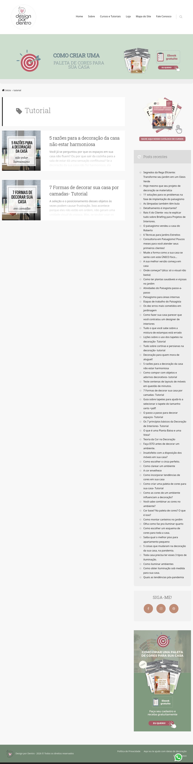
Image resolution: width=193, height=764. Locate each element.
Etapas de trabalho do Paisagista (162, 301)
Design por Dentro (25, 753)
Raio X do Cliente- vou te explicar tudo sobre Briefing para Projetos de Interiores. (164, 217)
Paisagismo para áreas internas (161, 297)
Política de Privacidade (128, 751)
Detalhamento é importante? (160, 208)
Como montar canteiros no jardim (163, 519)
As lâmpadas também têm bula (161, 203)
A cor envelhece (152, 470)
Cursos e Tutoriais (110, 16)
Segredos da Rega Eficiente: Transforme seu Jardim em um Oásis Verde (164, 177)
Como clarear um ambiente (159, 466)
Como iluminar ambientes (158, 564)
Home (79, 16)
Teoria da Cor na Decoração (159, 439)
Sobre (91, 16)
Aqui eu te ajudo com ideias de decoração (165, 751)
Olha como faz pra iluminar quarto (163, 524)
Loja (128, 16)
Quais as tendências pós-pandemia (163, 577)
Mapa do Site (143, 16)
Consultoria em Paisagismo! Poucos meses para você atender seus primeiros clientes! (164, 243)
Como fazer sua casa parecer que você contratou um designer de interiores (162, 319)
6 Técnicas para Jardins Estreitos (161, 234)
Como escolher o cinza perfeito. (161, 461)
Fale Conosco (164, 16)
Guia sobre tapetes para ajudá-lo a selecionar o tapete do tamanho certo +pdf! (163, 404)
